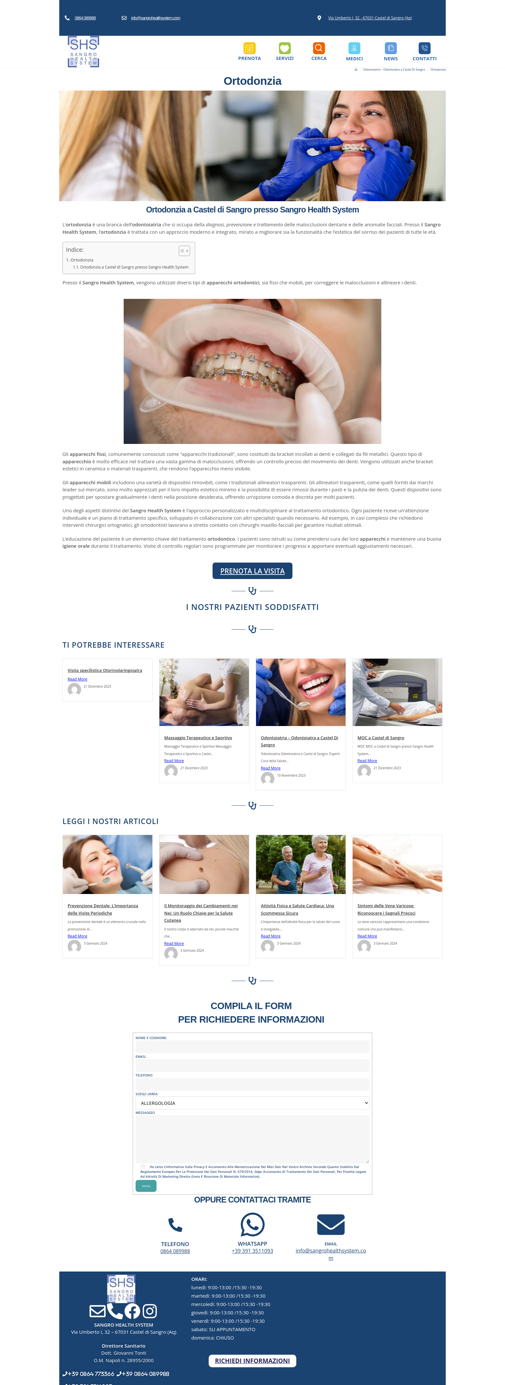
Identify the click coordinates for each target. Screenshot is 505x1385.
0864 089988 (85, 17)
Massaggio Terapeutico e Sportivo (198, 737)
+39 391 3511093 (252, 1251)
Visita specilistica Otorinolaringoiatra (105, 670)
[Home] (356, 69)
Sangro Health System (216, 1371)
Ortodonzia (438, 69)
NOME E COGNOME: (252, 1042)
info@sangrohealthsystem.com (155, 17)
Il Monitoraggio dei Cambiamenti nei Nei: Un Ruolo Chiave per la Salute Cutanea (201, 913)
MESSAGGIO (252, 1126)
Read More (77, 679)
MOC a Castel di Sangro (380, 737)
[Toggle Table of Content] (187, 250)
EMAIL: (252, 1061)
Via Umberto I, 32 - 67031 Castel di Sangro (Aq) (370, 18)
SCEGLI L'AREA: (252, 1098)
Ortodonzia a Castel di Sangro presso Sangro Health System (138, 267)
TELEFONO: (252, 1079)
